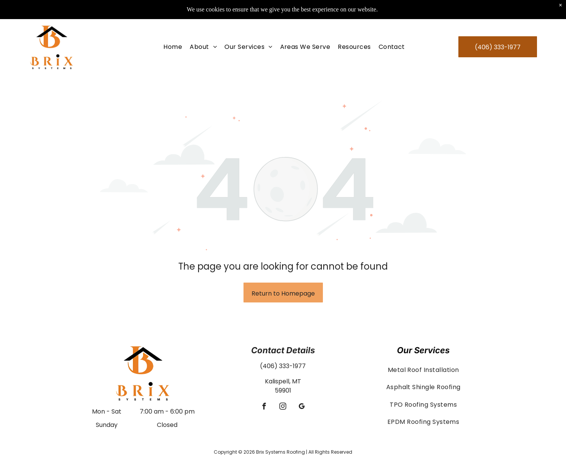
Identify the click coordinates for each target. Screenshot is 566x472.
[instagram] (283, 407)
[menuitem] (173, 27)
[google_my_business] (302, 407)
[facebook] (264, 407)
